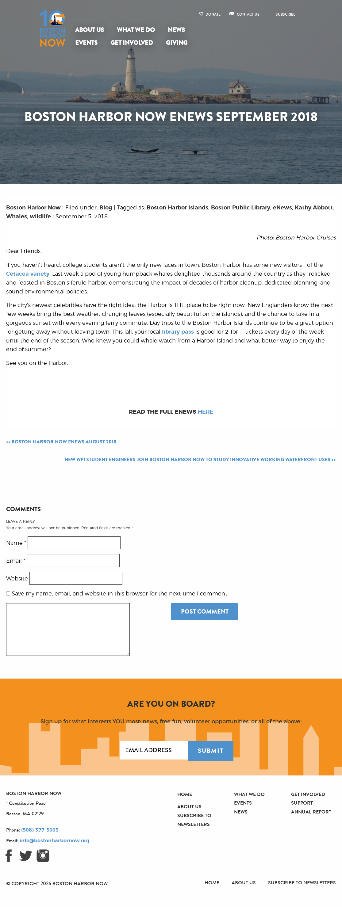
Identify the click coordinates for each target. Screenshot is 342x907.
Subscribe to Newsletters (302, 882)
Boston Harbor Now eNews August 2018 (64, 442)
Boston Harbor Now (33, 208)
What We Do (136, 29)
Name (16, 543)
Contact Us (248, 14)
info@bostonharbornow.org (54, 840)
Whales (16, 217)
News (176, 29)
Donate (213, 14)
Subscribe (285, 14)
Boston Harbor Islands (177, 208)
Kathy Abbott (314, 208)
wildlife (40, 217)
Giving (176, 42)
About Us (89, 29)
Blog (105, 208)
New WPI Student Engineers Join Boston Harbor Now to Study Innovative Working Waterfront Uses (197, 459)
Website (17, 578)
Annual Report (311, 811)
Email (15, 561)
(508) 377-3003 (40, 830)
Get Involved (131, 42)
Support (302, 802)
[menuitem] (90, 30)
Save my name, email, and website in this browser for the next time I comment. (120, 594)
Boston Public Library (240, 208)
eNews (282, 208)
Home (184, 794)
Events (86, 42)
